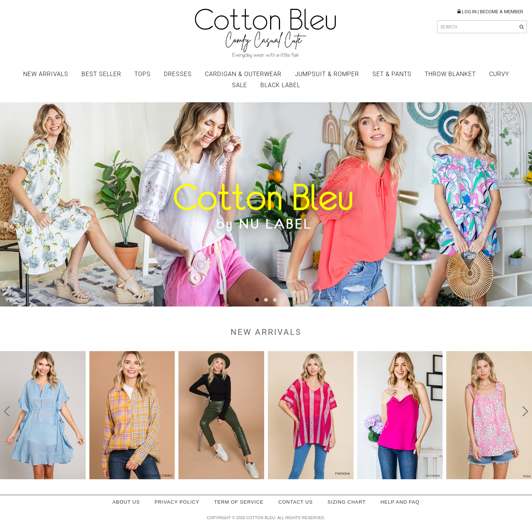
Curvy (499, 74)
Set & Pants (392, 74)
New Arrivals (45, 74)
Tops (142, 74)
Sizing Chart (347, 502)
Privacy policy (176, 502)
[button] (257, 300)
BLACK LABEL (280, 85)
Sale (239, 85)
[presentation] (9, 411)
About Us (126, 502)
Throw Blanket (450, 74)
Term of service (239, 502)
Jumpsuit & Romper (327, 74)
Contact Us (295, 502)
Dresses (178, 74)
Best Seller (101, 74)
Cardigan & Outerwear (243, 74)
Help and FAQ (400, 502)
